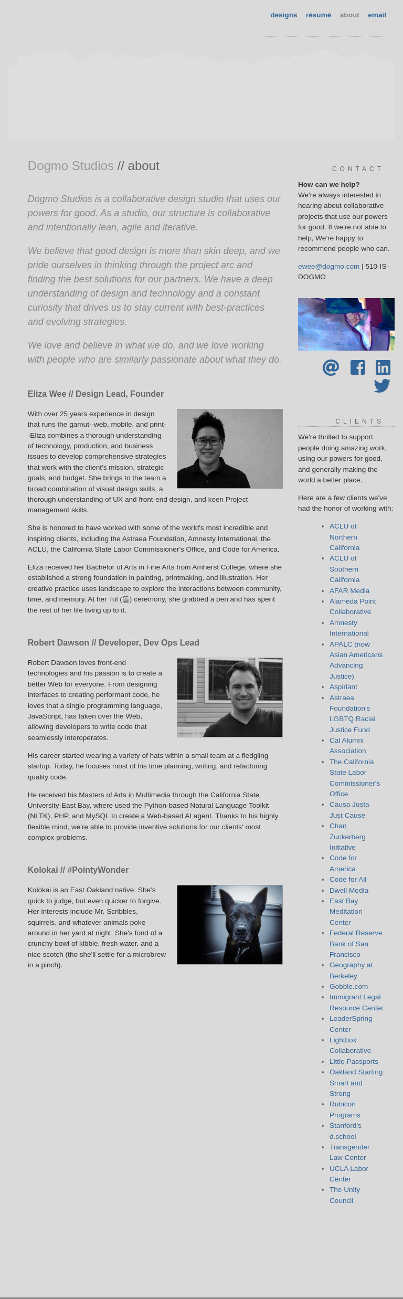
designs (283, 15)
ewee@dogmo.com (328, 266)
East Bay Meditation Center (346, 911)
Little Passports (354, 1061)
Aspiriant (343, 687)
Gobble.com (349, 986)
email (377, 15)
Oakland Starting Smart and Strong (356, 1082)
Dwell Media (349, 890)
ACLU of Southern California (344, 569)
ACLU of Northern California (344, 537)
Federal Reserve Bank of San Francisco (356, 943)
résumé (318, 15)
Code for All (348, 879)
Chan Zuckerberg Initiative (348, 836)
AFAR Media (349, 591)
